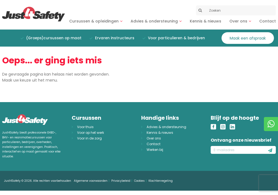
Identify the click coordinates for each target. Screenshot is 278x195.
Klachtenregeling (161, 181)
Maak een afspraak (248, 38)
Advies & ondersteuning (154, 21)
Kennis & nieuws (205, 21)
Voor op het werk (90, 132)
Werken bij (155, 149)
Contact (267, 21)
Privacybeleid (120, 181)
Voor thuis (85, 127)
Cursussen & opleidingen (94, 21)
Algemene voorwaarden (91, 181)
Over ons (238, 21)
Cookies (139, 181)
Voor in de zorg (89, 138)
